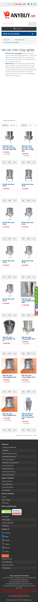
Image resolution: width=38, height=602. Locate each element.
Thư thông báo (6, 490)
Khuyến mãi (5, 526)
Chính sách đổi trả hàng (8, 472)
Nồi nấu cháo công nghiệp (11, 42)
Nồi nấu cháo (10, 63)
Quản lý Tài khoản (7, 481)
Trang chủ (7, 40)
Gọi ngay (18, 4)
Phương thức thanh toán (9, 456)
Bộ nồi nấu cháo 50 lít (8, 223)
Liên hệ (4, 497)
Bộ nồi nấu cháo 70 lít (8, 261)
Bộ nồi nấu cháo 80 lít (27, 261)
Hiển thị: (24, 125)
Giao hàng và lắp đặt (8, 459)
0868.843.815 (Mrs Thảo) (26, 590)
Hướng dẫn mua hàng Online (10, 462)
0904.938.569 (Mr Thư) (9, 590)
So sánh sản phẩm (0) (9, 120)
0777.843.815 (19, 598)
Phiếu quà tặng (6, 520)
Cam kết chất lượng (7, 469)
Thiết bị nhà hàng (19, 40)
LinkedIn (5, 540)
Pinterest (6, 547)
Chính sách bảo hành (8, 475)
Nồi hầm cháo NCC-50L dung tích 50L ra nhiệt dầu (28, 148)
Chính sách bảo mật (7, 466)
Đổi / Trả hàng (6, 500)
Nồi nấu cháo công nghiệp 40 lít (28, 338)
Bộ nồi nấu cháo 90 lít (8, 300)
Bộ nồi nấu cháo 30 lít (8, 185)
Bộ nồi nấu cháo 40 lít (27, 185)
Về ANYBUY (5, 450)
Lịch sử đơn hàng (7, 484)
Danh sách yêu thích (7, 487)
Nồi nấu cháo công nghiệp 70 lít (28, 376)
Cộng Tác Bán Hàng (7, 523)
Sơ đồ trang (5, 503)
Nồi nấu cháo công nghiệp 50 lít (9, 376)
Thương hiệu (5, 517)
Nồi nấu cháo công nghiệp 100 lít (9, 339)
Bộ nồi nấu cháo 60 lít (27, 223)
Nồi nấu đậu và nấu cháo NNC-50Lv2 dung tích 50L (28, 416)
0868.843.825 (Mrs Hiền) (26, 592)
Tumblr (5, 551)
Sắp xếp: (5, 125)
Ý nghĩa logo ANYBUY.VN (9, 447)
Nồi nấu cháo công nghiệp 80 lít (9, 414)
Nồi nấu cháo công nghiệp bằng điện (28, 300)
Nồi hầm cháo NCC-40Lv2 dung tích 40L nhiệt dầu (9, 147)
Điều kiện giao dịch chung (9, 453)
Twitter (5, 536)
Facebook (6, 532)
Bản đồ (5, 556)
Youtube (6, 543)
